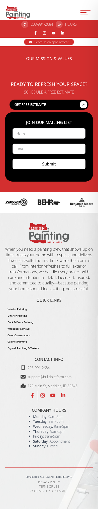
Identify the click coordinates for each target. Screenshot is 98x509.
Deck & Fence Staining (20, 322)
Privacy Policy (49, 482)
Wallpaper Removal (19, 328)
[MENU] (85, 12)
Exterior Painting (17, 315)
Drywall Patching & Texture (23, 348)
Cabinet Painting (17, 341)
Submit (49, 164)
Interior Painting (17, 309)
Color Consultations (19, 335)
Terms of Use (49, 487)
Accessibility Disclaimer (49, 491)
